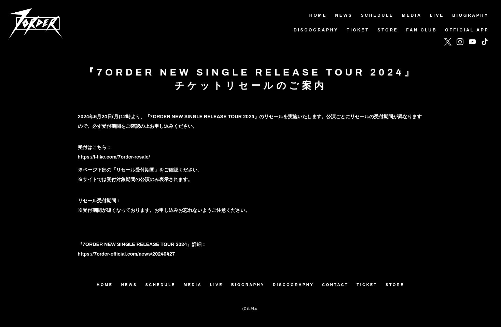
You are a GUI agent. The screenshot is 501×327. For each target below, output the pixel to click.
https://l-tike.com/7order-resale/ (114, 157)
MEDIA (193, 285)
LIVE (216, 285)
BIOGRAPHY (248, 285)
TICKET (367, 285)
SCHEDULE (160, 285)
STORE (395, 285)
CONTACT (335, 285)
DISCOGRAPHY (293, 285)
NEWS (129, 285)
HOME (105, 285)
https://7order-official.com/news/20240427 (126, 254)
